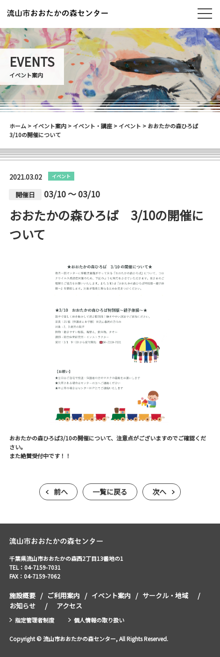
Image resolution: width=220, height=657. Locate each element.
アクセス (69, 605)
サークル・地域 (165, 595)
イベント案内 (111, 595)
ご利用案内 (63, 595)
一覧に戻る (110, 491)
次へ (159, 491)
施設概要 (22, 595)
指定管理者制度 (34, 620)
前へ (61, 491)
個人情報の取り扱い (99, 620)
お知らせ (22, 605)
